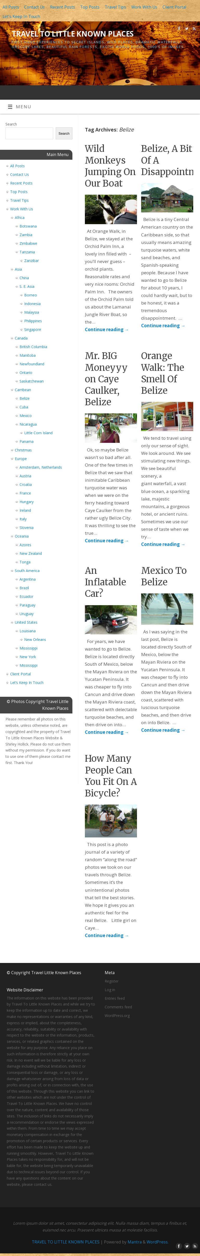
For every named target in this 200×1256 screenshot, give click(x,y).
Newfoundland (32, 363)
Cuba (24, 406)
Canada (21, 338)
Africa (19, 217)
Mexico (26, 415)
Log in (110, 989)
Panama (27, 441)
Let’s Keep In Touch (21, 16)
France (25, 493)
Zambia (26, 234)
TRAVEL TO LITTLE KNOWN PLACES (73, 33)
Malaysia (31, 312)
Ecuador (26, 596)
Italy (23, 518)
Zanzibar (31, 260)
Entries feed (115, 998)
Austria (25, 475)
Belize (25, 398)
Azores (25, 544)
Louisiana (28, 630)
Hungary (27, 501)
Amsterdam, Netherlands (41, 467)
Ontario (26, 372)
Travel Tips (115, 7)
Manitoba (28, 355)
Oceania (22, 536)
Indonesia (32, 303)
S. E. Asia (27, 286)
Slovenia (27, 527)
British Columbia (33, 346)
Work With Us (144, 7)
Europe (21, 458)
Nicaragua (28, 424)
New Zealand (31, 553)
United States (26, 622)
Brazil (24, 587)
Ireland (25, 510)
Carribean (23, 389)
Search (11, 124)
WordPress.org (117, 1015)
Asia (18, 269)
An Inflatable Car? (105, 582)
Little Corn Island (38, 432)
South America (27, 570)
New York (28, 656)
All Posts (11, 7)
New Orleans (35, 639)
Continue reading (107, 329)
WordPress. (157, 1242)
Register (111, 981)
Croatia (26, 484)
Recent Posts (62, 7)
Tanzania (27, 251)
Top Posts (89, 7)
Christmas (23, 450)
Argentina (28, 579)
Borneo (30, 295)
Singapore (32, 329)
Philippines (33, 320)
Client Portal (174, 7)
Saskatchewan (32, 381)
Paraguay (27, 605)
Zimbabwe (28, 243)
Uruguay (27, 613)
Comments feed (118, 1006)
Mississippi (29, 648)
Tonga (25, 561)
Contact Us (34, 7)
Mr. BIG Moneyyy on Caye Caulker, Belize (106, 379)
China (24, 277)
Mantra (135, 1242)
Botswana (28, 226)
